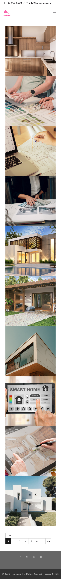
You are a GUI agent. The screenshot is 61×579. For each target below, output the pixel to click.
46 (48, 541)
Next (11, 535)
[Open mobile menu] (55, 13)
